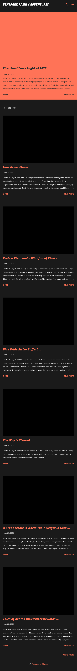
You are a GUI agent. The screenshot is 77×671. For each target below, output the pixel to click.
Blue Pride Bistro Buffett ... (22, 349)
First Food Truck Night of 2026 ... (26, 68)
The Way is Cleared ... (18, 440)
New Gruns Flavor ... (17, 167)
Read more (69, 94)
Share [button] (5, 94)
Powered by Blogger (38, 664)
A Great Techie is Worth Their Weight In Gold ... (36, 528)
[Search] (66, 4)
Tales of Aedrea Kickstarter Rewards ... (31, 619)
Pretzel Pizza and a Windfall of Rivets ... (31, 258)
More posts (68, 655)
